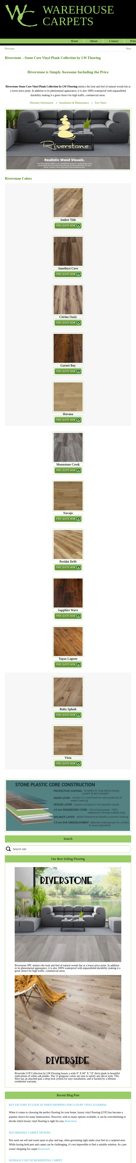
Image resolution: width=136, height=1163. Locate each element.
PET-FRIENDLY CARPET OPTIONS (29, 1132)
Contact (113, 41)
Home (74, 41)
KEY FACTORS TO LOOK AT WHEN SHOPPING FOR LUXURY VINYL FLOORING (58, 1104)
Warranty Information (41, 102)
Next (128, 48)
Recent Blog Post (68, 1095)
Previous (9, 48)
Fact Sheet (100, 102)
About (93, 41)
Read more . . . (73, 1121)
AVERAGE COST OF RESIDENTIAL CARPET (35, 1160)
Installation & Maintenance (74, 102)
